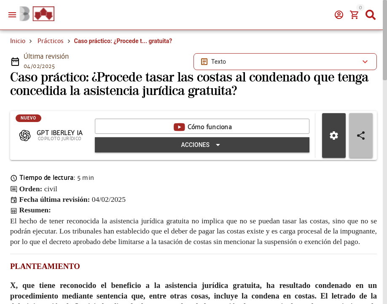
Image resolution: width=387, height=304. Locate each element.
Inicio (17, 41)
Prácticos (51, 41)
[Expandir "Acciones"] (202, 144)
